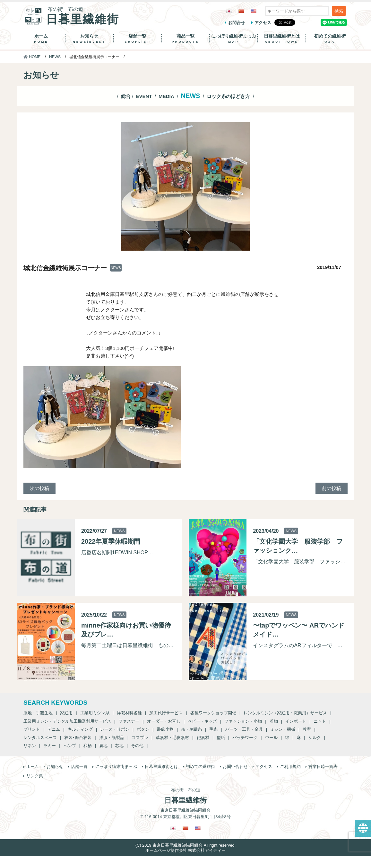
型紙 (221, 737)
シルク (314, 737)
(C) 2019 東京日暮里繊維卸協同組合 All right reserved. (185, 845)
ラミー (49, 745)
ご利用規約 (290, 766)
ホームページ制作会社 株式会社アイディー (185, 850)
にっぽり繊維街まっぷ (233, 38)
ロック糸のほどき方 (228, 96)
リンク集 (34, 775)
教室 (307, 729)
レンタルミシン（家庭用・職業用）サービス (285, 712)
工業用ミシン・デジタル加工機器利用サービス (67, 721)
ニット (320, 721)
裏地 (103, 745)
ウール (271, 737)
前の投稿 (331, 488)
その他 (137, 745)
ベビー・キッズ (202, 721)
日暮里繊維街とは (281, 38)
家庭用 (66, 712)
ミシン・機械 (282, 729)
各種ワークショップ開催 (213, 712)
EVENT (144, 96)
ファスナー (128, 721)
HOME (31, 57)
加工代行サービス (166, 712)
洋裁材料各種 (129, 712)
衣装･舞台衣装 (77, 737)
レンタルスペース (40, 737)
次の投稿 (39, 488)
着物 (274, 721)
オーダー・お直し (163, 721)
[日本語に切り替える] (229, 11)
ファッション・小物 (243, 721)
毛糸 (213, 729)
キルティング (80, 729)
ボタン (143, 729)
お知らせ (89, 38)
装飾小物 (165, 729)
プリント (31, 729)
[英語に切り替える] (253, 11)
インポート (295, 721)
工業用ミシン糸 (94, 712)
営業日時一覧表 (323, 766)
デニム (53, 729)
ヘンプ (70, 745)
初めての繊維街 (329, 38)
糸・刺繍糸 (191, 729)
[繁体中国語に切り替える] (241, 11)
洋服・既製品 (111, 737)
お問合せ (236, 22)
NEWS (55, 57)
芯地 (119, 745)
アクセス (263, 22)
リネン (29, 745)
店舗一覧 (137, 38)
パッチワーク (244, 737)
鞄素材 (203, 737)
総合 (126, 96)
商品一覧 (185, 38)
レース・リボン (114, 729)
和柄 (87, 745)
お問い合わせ (235, 766)
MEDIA (166, 96)
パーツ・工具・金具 (244, 729)
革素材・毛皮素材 (172, 737)
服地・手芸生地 (38, 712)
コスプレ (140, 737)
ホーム (41, 38)
